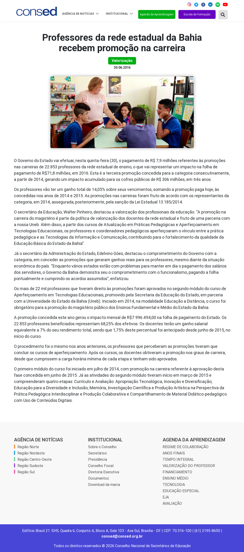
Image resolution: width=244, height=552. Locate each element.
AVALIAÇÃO (172, 503)
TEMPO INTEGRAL (178, 459)
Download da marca (104, 484)
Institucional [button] (117, 13)
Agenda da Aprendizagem (157, 14)
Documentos (98, 478)
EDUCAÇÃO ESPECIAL (181, 490)
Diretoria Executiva (103, 472)
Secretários (97, 453)
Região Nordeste (31, 453)
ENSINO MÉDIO (175, 478)
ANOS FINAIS (174, 453)
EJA (166, 497)
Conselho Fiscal (101, 465)
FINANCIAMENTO (177, 472)
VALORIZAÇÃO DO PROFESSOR (189, 465)
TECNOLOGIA (174, 484)
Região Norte (28, 446)
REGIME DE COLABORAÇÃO (185, 446)
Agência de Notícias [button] (78, 13)
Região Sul (26, 472)
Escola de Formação (197, 14)
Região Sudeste (30, 465)
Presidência (97, 459)
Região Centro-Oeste (34, 459)
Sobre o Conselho (102, 446)
